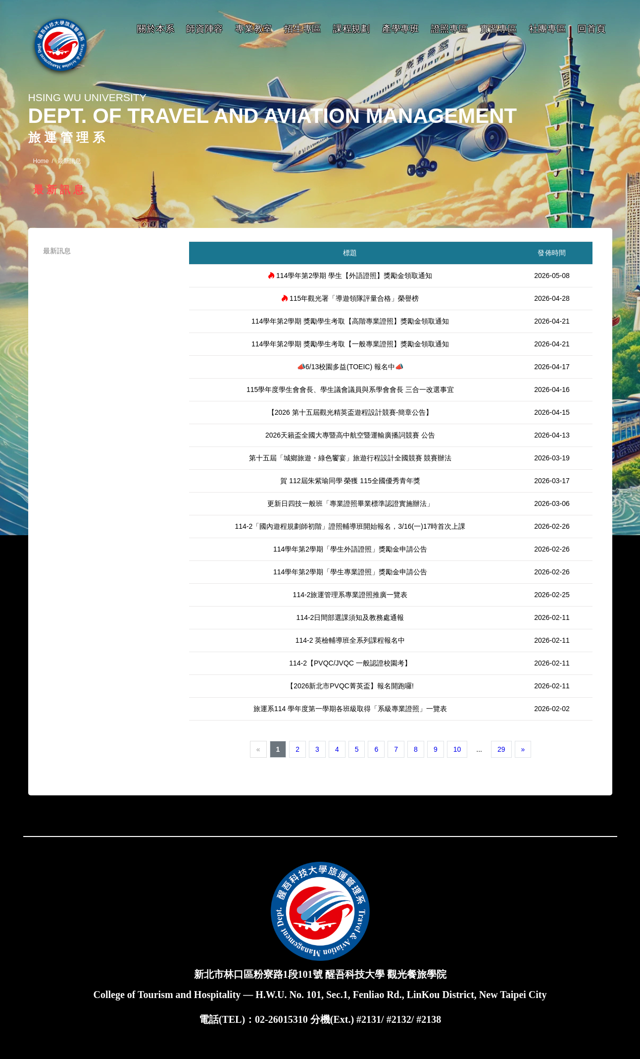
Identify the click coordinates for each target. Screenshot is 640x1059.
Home (41, 161)
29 (501, 749)
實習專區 (498, 29)
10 (457, 749)
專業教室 (253, 29)
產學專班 (400, 29)
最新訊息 (57, 251)
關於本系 (155, 29)
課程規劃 (351, 29)
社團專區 (547, 29)
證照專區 (449, 29)
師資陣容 (204, 29)
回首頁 (591, 29)
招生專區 (302, 29)
